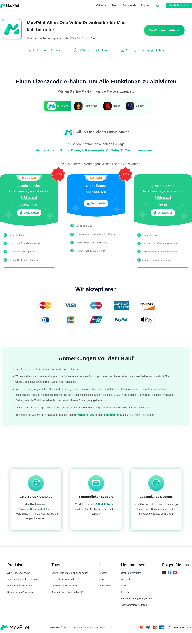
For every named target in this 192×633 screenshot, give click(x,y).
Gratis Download (179, 5)
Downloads (129, 5)
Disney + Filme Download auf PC (67, 592)
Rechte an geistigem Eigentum (136, 598)
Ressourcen (105, 585)
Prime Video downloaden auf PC (67, 579)
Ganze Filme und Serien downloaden (69, 573)
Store (115, 5)
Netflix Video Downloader (19, 585)
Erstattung (126, 592)
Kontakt (102, 579)
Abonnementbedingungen (134, 605)
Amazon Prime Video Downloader (24, 579)
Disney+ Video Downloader (20, 592)
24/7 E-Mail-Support (104, 504)
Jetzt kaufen (29, 213)
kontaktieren (111, 414)
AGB (123, 585)
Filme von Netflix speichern (64, 585)
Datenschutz (127, 579)
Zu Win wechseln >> (164, 30)
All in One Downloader (18, 573)
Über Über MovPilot (131, 573)
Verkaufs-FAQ (85, 414)
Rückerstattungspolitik (31, 509)
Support (146, 5)
